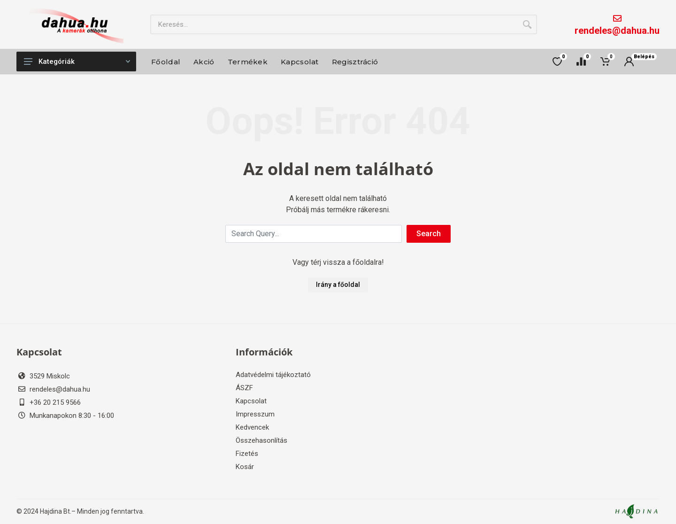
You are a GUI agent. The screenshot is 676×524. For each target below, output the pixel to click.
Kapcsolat (251, 401)
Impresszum (255, 414)
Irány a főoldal (338, 284)
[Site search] (333, 24)
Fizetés (247, 453)
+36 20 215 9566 (55, 402)
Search (428, 233)
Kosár (245, 466)
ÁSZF (244, 388)
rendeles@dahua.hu (617, 30)
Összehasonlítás (261, 440)
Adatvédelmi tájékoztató (273, 374)
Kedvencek (252, 427)
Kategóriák (77, 61)
